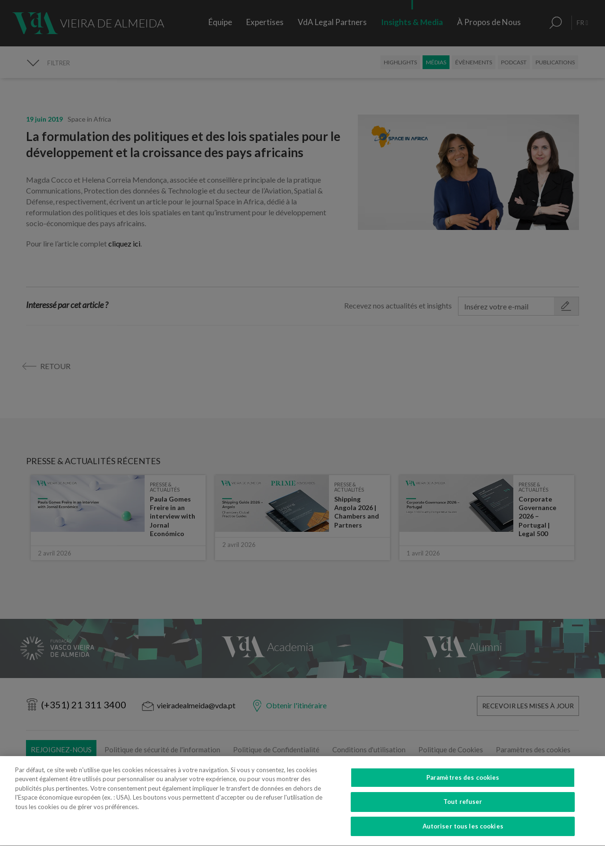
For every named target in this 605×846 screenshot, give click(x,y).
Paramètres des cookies (463, 785)
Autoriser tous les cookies (463, 833)
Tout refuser (463, 809)
